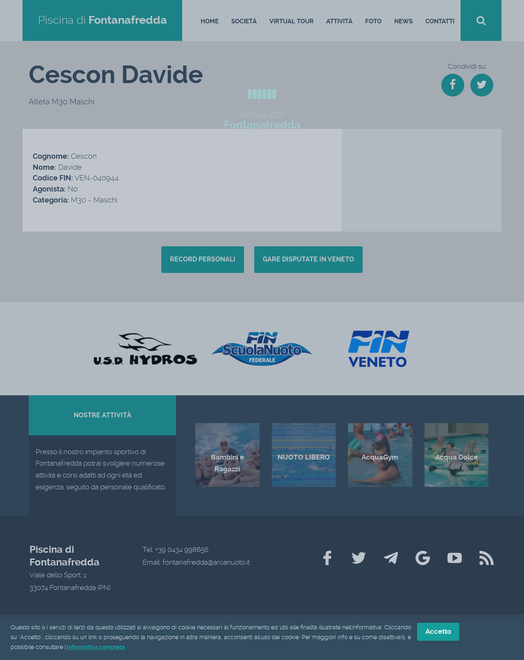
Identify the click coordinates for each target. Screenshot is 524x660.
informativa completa (96, 647)
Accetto (438, 632)
